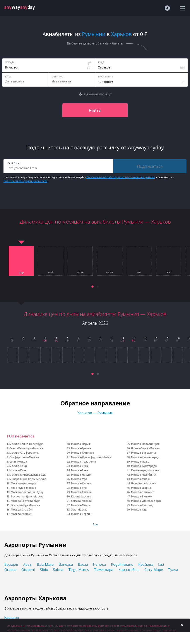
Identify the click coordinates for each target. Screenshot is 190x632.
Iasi (161, 564)
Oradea (10, 569)
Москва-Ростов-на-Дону (27, 492)
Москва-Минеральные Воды (27, 475)
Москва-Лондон (81, 475)
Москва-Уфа (79, 479)
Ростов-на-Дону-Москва (27, 496)
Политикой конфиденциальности (25, 181)
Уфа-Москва (79, 509)
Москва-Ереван (81, 448)
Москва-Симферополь (24, 452)
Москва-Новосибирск (145, 444)
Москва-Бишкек (141, 496)
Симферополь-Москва (24, 457)
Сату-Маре (153, 569)
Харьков (11, 617)
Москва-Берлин (81, 514)
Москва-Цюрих (141, 488)
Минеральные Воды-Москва (27, 479)
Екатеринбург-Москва (25, 505)
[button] (92, 286)
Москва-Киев (18, 470)
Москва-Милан (141, 479)
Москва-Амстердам (144, 466)
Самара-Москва (81, 501)
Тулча (173, 569)
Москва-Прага (140, 461)
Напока (99, 564)
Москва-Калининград (145, 457)
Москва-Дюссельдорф (146, 501)
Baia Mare (45, 564)
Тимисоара (103, 569)
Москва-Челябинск (143, 475)
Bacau (83, 564)
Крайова (145, 564)
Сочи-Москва (18, 461)
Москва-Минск (80, 505)
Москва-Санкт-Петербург (26, 444)
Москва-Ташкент (142, 492)
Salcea (58, 569)
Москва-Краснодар (23, 483)
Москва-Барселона (143, 452)
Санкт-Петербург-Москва (26, 448)
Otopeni (28, 569)
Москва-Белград (142, 505)
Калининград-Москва (145, 470)
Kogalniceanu (122, 564)
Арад (27, 564)
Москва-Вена (79, 470)
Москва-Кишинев (82, 452)
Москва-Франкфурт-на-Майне (91, 457)
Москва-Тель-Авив (83, 461)
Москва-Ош (139, 509)
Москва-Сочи (18, 466)
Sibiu (44, 569)
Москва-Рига (79, 466)
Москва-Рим (79, 488)
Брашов (11, 564)
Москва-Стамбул (22, 509)
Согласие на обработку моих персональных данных (120, 177)
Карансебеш (128, 569)
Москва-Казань (81, 483)
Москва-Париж (81, 444)
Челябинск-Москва (143, 483)
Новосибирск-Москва (145, 448)
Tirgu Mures (78, 569)
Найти (95, 110)
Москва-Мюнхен (21, 514)
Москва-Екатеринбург (25, 501)
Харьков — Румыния (95, 412)
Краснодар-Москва (23, 488)
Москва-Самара (81, 492)
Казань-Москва (81, 496)
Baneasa (66, 564)
